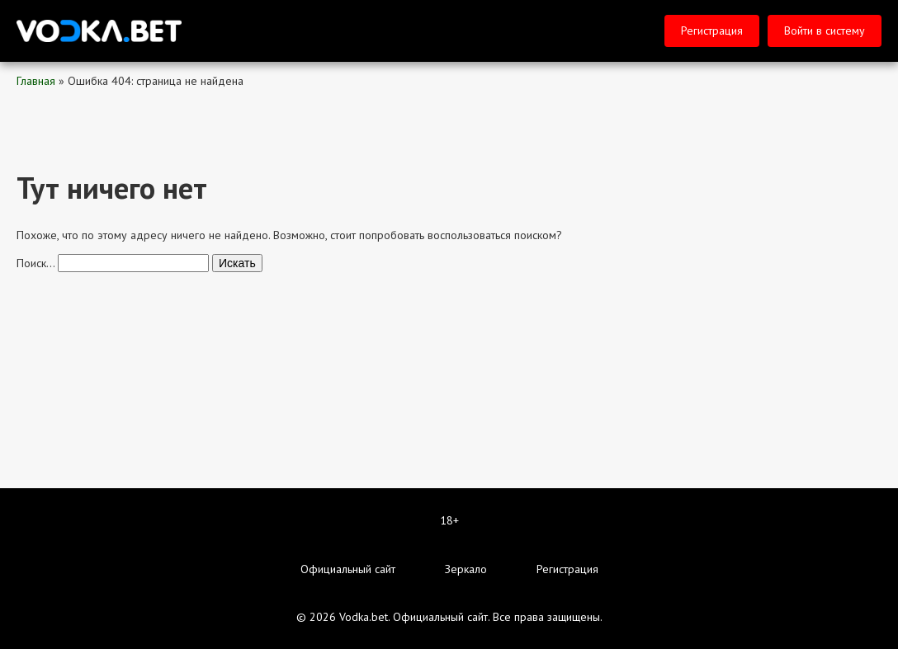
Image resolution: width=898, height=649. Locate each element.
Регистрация (712, 30)
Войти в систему (824, 30)
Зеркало (466, 569)
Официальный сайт (347, 569)
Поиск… (35, 263)
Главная (36, 80)
